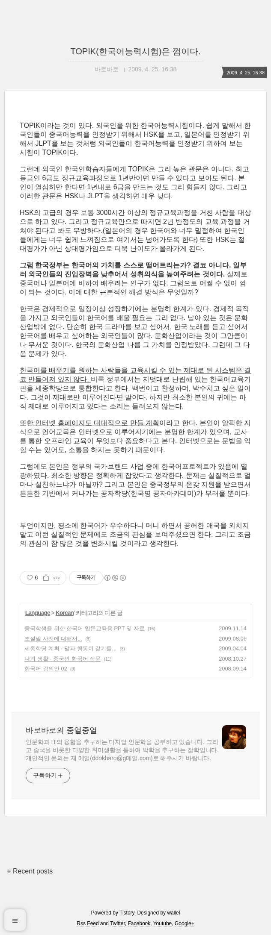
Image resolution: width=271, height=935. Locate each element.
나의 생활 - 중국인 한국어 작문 (62, 659)
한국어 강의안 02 (45, 668)
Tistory (126, 913)
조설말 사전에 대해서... (53, 638)
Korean (65, 612)
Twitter (117, 923)
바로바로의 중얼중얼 (61, 730)
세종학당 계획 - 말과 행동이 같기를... (70, 648)
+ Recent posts (30, 871)
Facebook (139, 923)
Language (37, 612)
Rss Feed (87, 923)
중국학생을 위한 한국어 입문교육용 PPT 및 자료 (84, 628)
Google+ (184, 923)
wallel (173, 913)
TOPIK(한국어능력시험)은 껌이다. (135, 51)
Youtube (162, 923)
